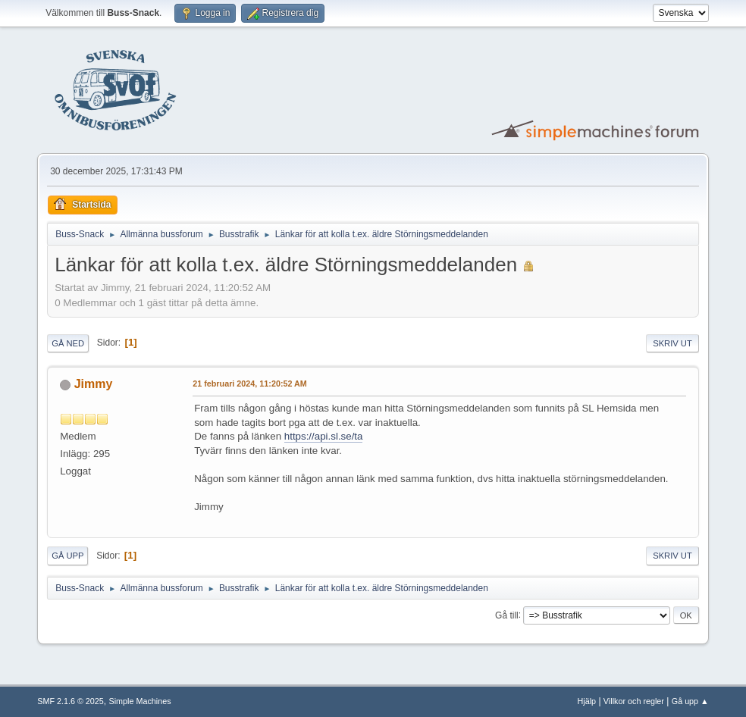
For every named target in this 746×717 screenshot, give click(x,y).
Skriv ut (672, 343)
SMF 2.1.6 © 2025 (70, 701)
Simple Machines (140, 701)
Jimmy (93, 383)
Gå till (507, 614)
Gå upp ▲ (690, 701)
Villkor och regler (633, 701)
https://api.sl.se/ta (323, 436)
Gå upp (67, 555)
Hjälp (587, 701)
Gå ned (68, 343)
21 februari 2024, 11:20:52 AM (250, 383)
